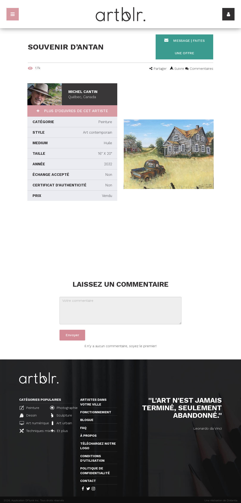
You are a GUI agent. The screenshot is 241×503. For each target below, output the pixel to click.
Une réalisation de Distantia (220, 500)
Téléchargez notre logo (98, 446)
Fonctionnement (95, 412)
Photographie (63, 407)
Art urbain (61, 423)
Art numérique (33, 423)
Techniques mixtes (33, 431)
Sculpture (61, 415)
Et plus (59, 431)
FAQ (83, 428)
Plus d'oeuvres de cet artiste (75, 111)
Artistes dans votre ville (93, 402)
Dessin (28, 415)
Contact (88, 481)
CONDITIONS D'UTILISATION (92, 458)
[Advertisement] (72, 239)
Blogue (86, 420)
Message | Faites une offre (184, 46)
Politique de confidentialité (95, 470)
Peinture (29, 407)
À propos (88, 436)
